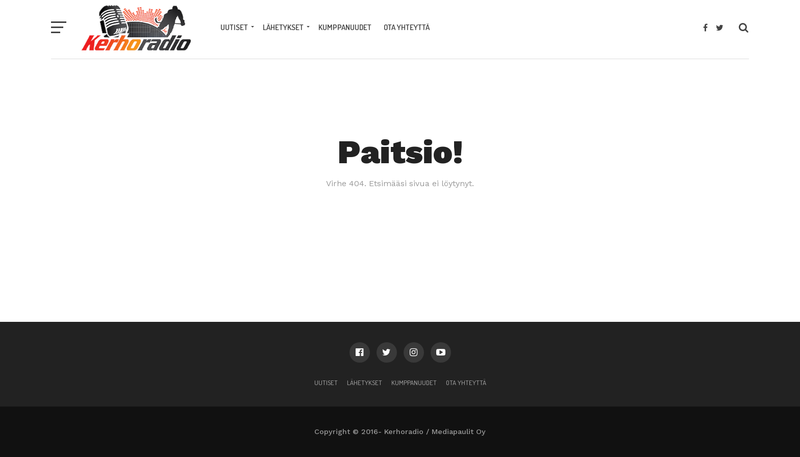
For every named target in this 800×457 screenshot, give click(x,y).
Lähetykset (283, 27)
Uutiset (234, 27)
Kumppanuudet (344, 27)
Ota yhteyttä (407, 27)
